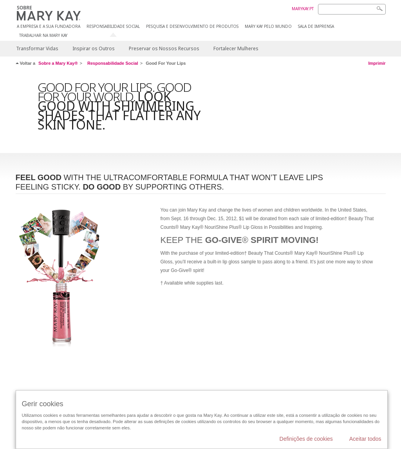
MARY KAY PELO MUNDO (268, 26)
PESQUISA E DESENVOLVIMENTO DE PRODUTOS (192, 26)
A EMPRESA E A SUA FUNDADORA (48, 26)
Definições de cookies (306, 439)
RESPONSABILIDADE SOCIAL (113, 26)
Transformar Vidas (37, 48)
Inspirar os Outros (93, 48)
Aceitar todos (365, 439)
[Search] (352, 9)
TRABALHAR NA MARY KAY (43, 35)
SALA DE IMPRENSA (316, 26)
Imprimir (376, 63)
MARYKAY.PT (303, 8)
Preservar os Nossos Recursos (164, 48)
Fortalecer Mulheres (235, 48)
